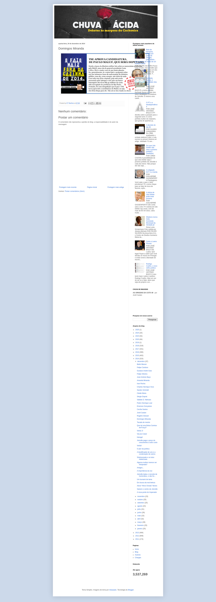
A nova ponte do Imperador (147, 492)
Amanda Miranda (143, 380)
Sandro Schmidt (143, 390)
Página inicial (92, 187)
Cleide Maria (141, 393)
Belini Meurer (142, 364)
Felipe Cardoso (142, 367)
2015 (137, 355)
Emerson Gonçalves (144, 406)
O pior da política (143, 449)
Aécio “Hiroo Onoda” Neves (147, 486)
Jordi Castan (141, 413)
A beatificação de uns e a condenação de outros (146, 453)
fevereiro (140, 525)
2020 (137, 339)
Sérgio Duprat (142, 397)
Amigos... (140, 468)
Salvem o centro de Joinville (147, 489)
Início (137, 549)
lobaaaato (113, 590)
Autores (138, 555)
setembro (141, 503)
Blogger (131, 590)
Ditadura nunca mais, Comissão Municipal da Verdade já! (151, 221)
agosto (140, 506)
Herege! (140, 437)
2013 (137, 533)
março (139, 522)
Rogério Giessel (143, 416)
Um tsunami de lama (144, 479)
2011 (137, 539)
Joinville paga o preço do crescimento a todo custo (147, 441)
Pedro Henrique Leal (144, 403)
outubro (140, 500)
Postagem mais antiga (115, 187)
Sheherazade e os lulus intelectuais (145, 458)
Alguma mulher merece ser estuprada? (147, 463)
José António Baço (144, 377)
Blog (136, 552)
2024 (137, 333)
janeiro (140, 529)
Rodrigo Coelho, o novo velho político (151, 266)
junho (139, 512)
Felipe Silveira (142, 374)
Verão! (139, 446)
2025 (137, 330)
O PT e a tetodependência (151, 105)
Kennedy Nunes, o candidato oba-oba (151, 81)
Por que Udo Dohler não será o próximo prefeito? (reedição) (151, 150)
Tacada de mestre (143, 422)
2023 (137, 336)
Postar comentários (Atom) (75, 191)
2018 (137, 346)
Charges (138, 558)
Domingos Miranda (144, 419)
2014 (137, 359)
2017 (137, 349)
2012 (137, 536)
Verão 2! (140, 431)
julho (139, 509)
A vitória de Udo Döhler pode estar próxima (150, 195)
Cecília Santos (142, 409)
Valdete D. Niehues (144, 400)
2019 (137, 342)
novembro (141, 496)
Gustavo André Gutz (144, 371)
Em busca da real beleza (146, 483)
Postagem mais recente (67, 187)
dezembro (141, 361)
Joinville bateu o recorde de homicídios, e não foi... (147, 475)
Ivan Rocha (141, 384)
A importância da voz (144, 471)
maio (139, 516)
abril (139, 519)
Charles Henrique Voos (145, 387)
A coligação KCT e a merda (151, 171)
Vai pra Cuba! (142, 434)
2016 (137, 352)
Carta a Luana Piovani (151, 242)
